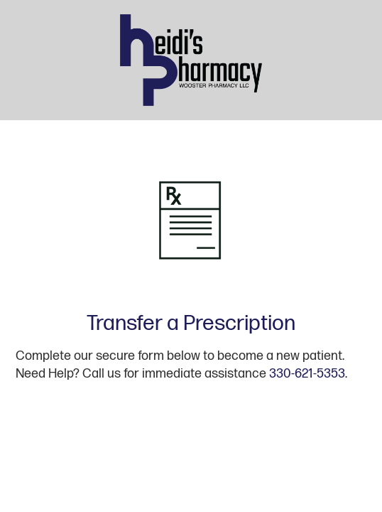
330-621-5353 (307, 373)
